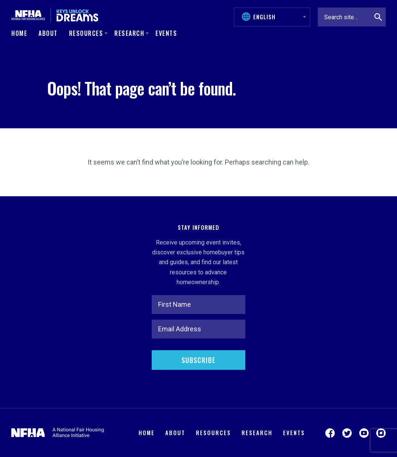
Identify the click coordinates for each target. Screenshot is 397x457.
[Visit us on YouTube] (364, 433)
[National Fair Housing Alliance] (28, 15)
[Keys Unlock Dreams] (77, 15)
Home (19, 33)
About (48, 33)
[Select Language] (276, 16)
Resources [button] (86, 33)
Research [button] (129, 33)
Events (166, 33)
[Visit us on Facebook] (330, 433)
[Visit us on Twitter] (347, 433)
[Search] (378, 17)
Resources (213, 432)
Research (257, 432)
